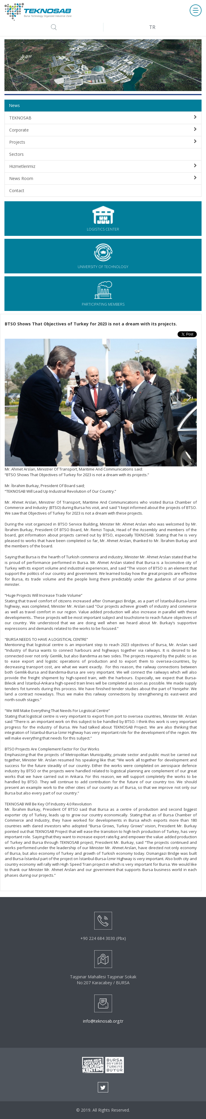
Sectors (16, 154)
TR (152, 27)
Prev (12, 398)
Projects (103, 142)
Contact (16, 190)
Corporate (103, 130)
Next (189, 398)
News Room (103, 178)
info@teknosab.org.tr (103, 1021)
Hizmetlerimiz (103, 166)
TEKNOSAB (103, 118)
